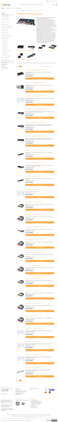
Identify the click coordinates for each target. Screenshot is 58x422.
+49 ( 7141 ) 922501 (4, 389)
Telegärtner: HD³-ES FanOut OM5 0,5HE (33, 252)
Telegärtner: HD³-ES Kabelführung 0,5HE (33, 354)
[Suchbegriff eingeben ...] (30, 4)
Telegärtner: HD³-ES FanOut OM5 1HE (33, 264)
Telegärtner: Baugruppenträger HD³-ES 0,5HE (35, 69)
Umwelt (31, 389)
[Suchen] (41, 4)
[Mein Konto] (53, 4)
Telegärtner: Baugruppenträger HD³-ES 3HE (34, 95)
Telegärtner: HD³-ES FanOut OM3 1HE (33, 214)
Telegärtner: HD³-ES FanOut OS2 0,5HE (33, 277)
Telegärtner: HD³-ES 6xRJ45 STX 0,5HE (33, 163)
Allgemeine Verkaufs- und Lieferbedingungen (44, 414)
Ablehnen (48, 420)
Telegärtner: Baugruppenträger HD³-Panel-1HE (35, 122)
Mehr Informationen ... (28, 420)
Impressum (17, 387)
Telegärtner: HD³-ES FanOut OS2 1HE (33, 302)
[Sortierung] (51, 66)
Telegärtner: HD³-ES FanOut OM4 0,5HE (33, 227)
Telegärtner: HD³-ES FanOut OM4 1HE (33, 239)
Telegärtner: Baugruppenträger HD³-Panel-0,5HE (35, 109)
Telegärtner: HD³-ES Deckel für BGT (32, 189)
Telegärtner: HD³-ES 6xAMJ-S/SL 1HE (33, 149)
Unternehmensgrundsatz (34, 387)
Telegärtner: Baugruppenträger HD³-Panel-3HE (35, 136)
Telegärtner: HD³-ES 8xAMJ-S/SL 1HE (33, 176)
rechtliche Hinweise (20, 386)
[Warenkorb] (56, 4)
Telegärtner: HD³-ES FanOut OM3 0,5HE (33, 201)
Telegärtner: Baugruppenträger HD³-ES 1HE (34, 82)
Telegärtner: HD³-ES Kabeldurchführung (33, 327)
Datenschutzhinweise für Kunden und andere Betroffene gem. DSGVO (27, 414)
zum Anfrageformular (41, 78)
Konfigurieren (54, 420)
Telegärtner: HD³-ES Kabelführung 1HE (33, 367)
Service (31, 386)
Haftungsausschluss (18, 389)
